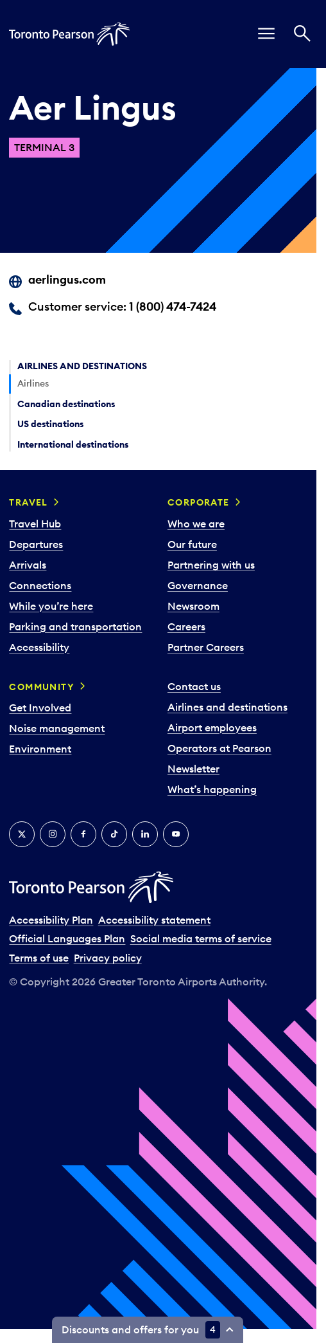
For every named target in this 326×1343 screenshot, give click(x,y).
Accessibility (39, 647)
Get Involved (40, 707)
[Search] (302, 34)
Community (41, 687)
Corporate (198, 502)
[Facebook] (83, 834)
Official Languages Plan (67, 938)
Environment (40, 748)
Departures (36, 544)
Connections (40, 585)
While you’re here (51, 605)
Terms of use (39, 957)
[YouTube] (176, 834)
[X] (22, 834)
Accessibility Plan (51, 919)
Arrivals (27, 564)
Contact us (194, 686)
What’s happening (212, 789)
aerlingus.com (67, 279)
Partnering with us (211, 564)
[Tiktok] (114, 834)
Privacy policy (108, 957)
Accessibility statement (154, 919)
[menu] (266, 34)
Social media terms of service (200, 938)
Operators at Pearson (219, 748)
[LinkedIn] (145, 834)
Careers (186, 626)
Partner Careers (205, 647)
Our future (192, 544)
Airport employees (212, 727)
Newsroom (193, 605)
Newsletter (193, 768)
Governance (197, 585)
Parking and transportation (75, 626)
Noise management (57, 728)
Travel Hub (35, 523)
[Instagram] (52, 834)
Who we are (196, 523)
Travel (28, 502)
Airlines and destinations (227, 706)
